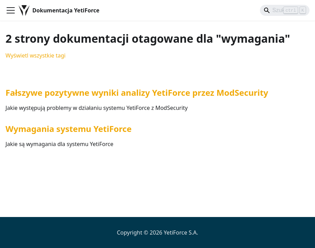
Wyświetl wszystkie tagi (35, 55)
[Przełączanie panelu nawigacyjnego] (11, 10)
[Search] (284, 10)
